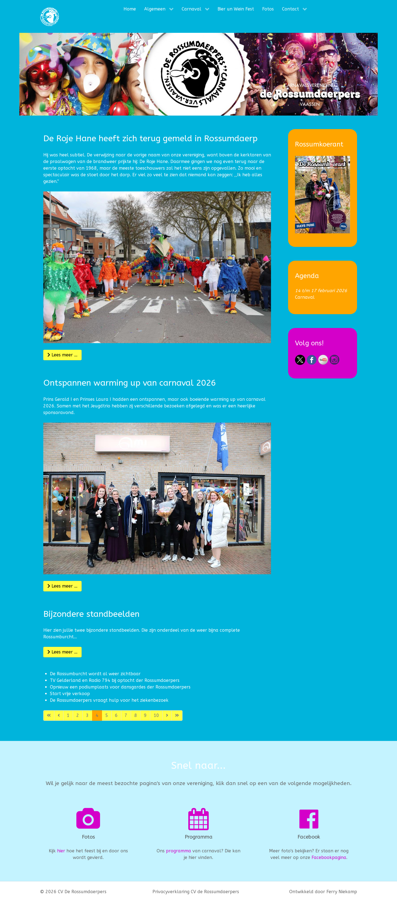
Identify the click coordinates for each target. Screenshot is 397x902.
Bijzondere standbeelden (91, 614)
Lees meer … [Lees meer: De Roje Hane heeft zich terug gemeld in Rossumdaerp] (62, 354)
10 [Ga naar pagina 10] (156, 715)
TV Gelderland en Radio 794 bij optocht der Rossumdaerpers (114, 680)
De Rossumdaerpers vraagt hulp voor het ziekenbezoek (109, 700)
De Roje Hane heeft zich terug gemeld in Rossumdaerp (150, 138)
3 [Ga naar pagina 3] (87, 715)
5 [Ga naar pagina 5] (106, 715)
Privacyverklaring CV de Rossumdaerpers (195, 891)
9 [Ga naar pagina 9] (145, 715)
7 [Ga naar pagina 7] (126, 715)
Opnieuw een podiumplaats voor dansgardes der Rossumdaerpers (120, 687)
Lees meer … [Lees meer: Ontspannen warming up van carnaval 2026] (62, 586)
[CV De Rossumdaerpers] (49, 16)
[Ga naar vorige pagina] (58, 715)
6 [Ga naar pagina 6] (116, 715)
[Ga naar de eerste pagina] (48, 715)
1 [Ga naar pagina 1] (68, 715)
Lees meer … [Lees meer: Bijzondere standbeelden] (62, 652)
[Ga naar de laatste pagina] (177, 715)
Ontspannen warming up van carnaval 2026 (129, 383)
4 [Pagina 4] (97, 715)
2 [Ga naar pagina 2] (77, 715)
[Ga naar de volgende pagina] (167, 715)
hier (61, 850)
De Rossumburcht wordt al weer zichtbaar (95, 673)
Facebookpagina (329, 857)
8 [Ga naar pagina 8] (135, 715)
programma (178, 850)
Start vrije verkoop (70, 693)
